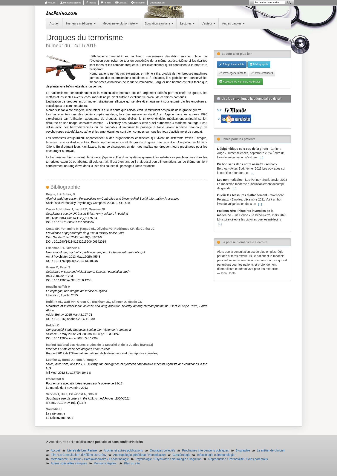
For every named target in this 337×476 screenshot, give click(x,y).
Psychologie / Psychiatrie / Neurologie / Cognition (168, 459)
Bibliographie (259, 64)
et (234, 118)
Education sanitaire (159, 23)
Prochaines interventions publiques (205, 450)
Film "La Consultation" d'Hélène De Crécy (78, 454)
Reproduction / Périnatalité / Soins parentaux (238, 459)
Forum (106, 2)
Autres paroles (233, 23)
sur (232, 110)
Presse (91, 2)
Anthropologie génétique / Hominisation (139, 454)
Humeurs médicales (81, 23)
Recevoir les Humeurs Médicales (239, 81)
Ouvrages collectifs (162, 450)
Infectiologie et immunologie (215, 454)
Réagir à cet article (231, 64)
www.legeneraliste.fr (232, 73)
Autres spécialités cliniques (69, 463)
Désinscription (157, 2)
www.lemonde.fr (262, 73)
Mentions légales (70, 2)
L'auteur (208, 23)
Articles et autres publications (123, 450)
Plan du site (132, 463)
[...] (261, 157)
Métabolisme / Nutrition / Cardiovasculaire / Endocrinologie (90, 459)
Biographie (243, 450)
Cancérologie (181, 454)
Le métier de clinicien (271, 450)
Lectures (187, 23)
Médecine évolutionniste (120, 23)
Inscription (138, 2)
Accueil (50, 2)
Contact (121, 2)
